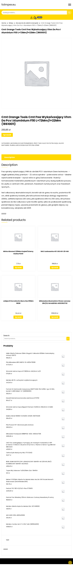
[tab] (36, 157)
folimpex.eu (8, 4)
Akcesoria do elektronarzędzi (21, 143)
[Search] (68, 338)
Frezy (36, 143)
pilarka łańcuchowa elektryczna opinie (24, 145)
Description (9, 157)
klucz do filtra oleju (50, 143)
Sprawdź (7, 135)
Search (6, 335)
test (7, 540)
